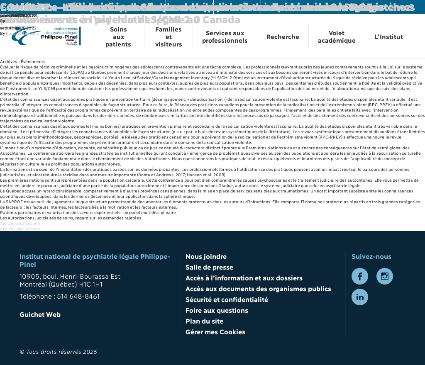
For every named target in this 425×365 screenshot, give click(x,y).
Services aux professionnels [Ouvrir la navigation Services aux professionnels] (225, 36)
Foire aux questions (217, 310)
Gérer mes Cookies (215, 331)
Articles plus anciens (20, 223)
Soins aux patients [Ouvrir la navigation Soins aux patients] (118, 36)
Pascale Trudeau (22, 33)
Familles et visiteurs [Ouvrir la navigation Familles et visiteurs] (168, 36)
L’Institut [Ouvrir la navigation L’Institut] (388, 36)
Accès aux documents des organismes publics (258, 288)
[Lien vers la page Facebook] (360, 276)
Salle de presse (209, 266)
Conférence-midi (42, 6)
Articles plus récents (20, 228)
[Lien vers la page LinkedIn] (360, 297)
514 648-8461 (78, 295)
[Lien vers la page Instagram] (384, 276)
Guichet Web (40, 314)
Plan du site (204, 320)
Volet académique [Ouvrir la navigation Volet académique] (337, 36)
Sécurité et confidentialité (227, 299)
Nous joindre (206, 256)
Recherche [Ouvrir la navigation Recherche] (282, 36)
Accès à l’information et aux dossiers (244, 277)
